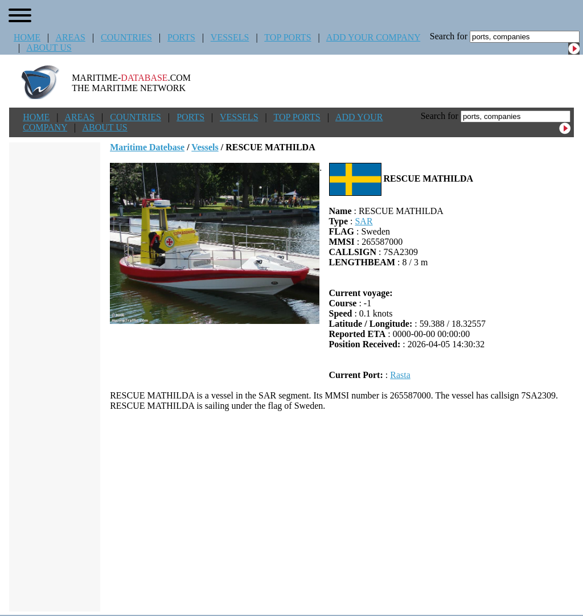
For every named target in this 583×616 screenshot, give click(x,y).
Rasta (400, 375)
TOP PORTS (287, 37)
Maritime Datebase (147, 147)
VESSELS (230, 37)
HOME (27, 37)
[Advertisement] (342, 511)
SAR (363, 221)
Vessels (204, 147)
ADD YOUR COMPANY (373, 37)
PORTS (181, 37)
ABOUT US (48, 47)
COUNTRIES (126, 37)
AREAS (70, 37)
